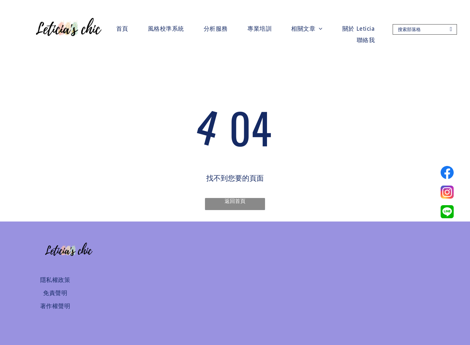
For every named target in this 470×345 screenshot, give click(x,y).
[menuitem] (122, 28)
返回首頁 (235, 201)
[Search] (425, 29)
